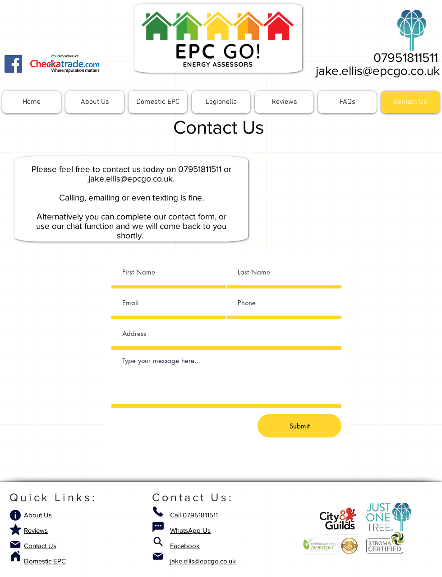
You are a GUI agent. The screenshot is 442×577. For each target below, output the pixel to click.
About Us (38, 515)
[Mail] (15, 544)
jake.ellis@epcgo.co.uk (378, 71)
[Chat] (158, 527)
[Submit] (299, 425)
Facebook (185, 545)
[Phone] (158, 511)
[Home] (15, 556)
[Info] (15, 515)
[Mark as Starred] (15, 529)
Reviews (36, 530)
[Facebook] (13, 64)
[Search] (158, 541)
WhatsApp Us (190, 530)
